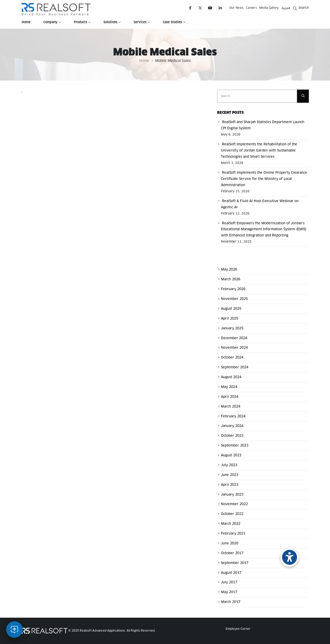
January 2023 (232, 494)
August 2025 (231, 309)
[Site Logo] (56, 9)
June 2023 (229, 475)
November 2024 (234, 347)
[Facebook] (190, 8)
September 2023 (234, 445)
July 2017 (229, 582)
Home (26, 22)
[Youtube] (210, 8)
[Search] (303, 96)
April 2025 (229, 318)
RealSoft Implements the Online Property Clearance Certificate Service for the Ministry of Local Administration (264, 179)
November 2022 (234, 504)
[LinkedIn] (220, 8)
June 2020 (229, 543)
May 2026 (229, 269)
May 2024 (229, 387)
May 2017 (229, 592)
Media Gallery (269, 7)
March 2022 (230, 524)
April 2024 (229, 397)
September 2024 (234, 367)
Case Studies (172, 22)
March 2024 (230, 406)
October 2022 (232, 514)
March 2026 (230, 279)
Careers (251, 7)
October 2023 (232, 436)
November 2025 (234, 299)
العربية (286, 8)
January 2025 (232, 328)
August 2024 (231, 377)
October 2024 (232, 357)
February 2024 (233, 416)
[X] (200, 8)
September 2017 (234, 563)
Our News (236, 7)
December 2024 (234, 338)
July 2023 (229, 465)
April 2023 (229, 485)
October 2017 (232, 553)
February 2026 (233, 289)
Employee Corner (238, 628)
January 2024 (232, 426)
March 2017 (230, 602)
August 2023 (231, 455)
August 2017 (231, 572)
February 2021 (233, 533)
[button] (301, 7)
